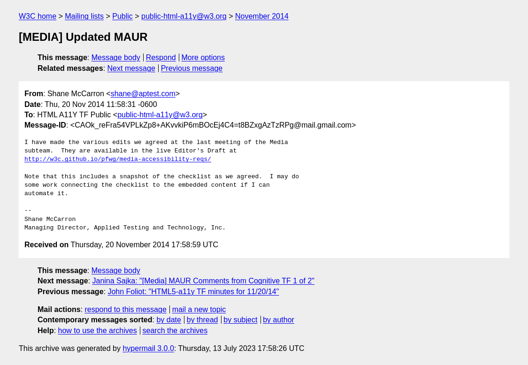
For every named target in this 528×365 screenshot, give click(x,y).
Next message (131, 68)
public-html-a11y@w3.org (184, 16)
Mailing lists (84, 16)
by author (278, 320)
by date (168, 320)
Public (122, 16)
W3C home (37, 16)
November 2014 (262, 16)
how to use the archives (97, 331)
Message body (116, 57)
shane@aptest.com (143, 94)
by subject (240, 320)
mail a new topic (199, 309)
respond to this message (125, 309)
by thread (202, 320)
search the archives (175, 331)
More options (203, 57)
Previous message (192, 68)
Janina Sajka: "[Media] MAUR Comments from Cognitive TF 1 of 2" (203, 281)
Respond (161, 57)
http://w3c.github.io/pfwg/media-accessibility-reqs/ (117, 159)
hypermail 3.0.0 (148, 348)
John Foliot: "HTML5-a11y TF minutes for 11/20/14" (193, 292)
